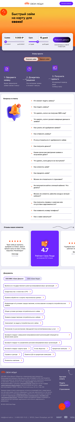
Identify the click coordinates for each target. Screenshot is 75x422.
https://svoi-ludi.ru (22, 394)
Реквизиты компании (12, 360)
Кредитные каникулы (59, 348)
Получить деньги (62, 40)
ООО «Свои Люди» (33, 278)
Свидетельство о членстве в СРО (16, 291)
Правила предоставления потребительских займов (22, 317)
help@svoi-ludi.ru (7, 417)
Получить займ (31, 59)
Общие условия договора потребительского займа (22, 311)
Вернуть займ (44, 59)
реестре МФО (29, 381)
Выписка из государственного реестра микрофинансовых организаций (29, 286)
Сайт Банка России (25, 383)
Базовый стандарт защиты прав (16, 348)
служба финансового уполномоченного (27, 395)
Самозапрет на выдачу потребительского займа (21, 323)
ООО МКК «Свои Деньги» (15, 278)
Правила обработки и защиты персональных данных (23, 297)
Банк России (12, 395)
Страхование (64, 389)
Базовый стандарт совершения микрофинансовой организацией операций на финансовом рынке (31, 336)
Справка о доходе (11, 354)
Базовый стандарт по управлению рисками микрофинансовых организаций (31, 342)
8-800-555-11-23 (21, 417)
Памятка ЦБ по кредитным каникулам (38, 354)
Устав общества (39, 348)
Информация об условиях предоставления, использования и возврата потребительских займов (35, 304)
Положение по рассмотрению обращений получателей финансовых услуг (30, 329)
